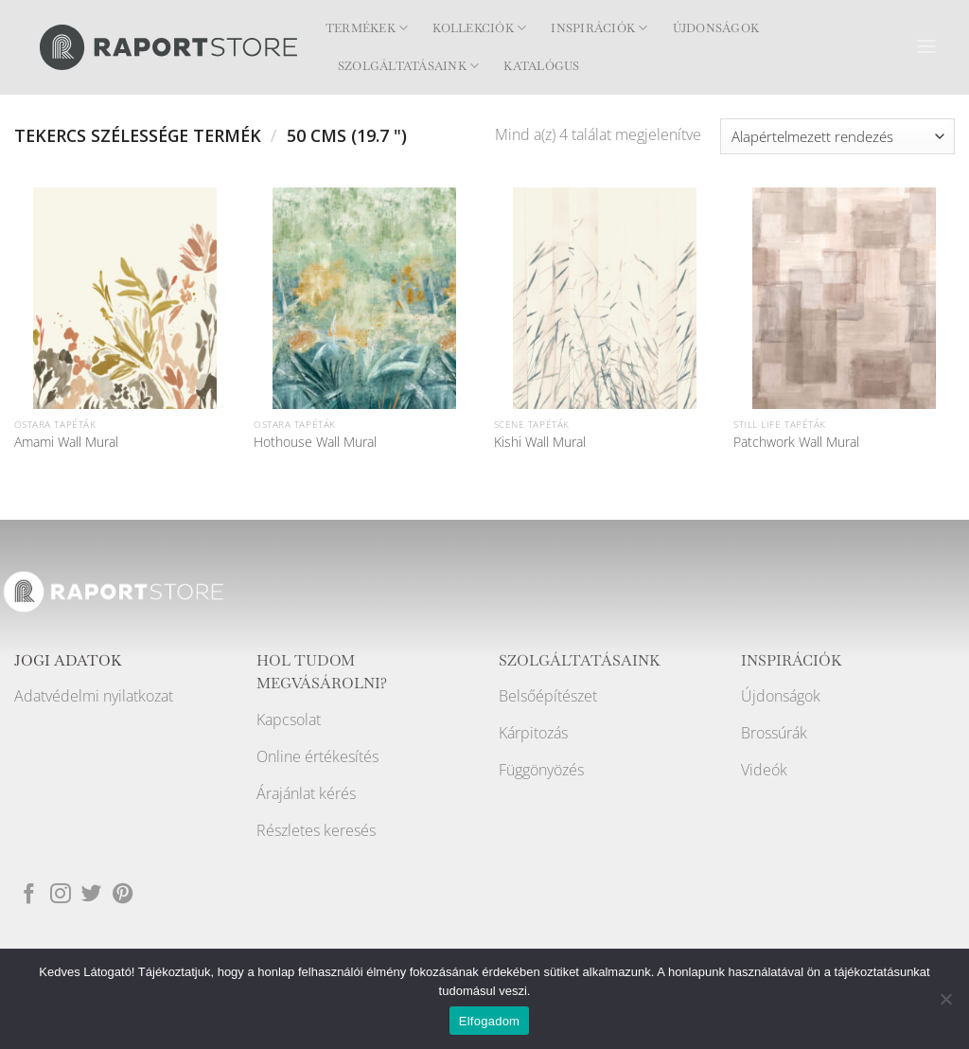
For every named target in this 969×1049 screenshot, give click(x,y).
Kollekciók (479, 28)
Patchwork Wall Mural (796, 442)
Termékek (367, 28)
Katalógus (541, 66)
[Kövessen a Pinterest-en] (123, 894)
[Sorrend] (837, 136)
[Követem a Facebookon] (29, 894)
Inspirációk (599, 28)
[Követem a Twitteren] (91, 894)
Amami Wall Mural (66, 442)
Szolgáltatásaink (408, 66)
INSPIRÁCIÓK (791, 660)
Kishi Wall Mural (540, 442)
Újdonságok (716, 28)
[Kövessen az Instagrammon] (60, 894)
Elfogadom (489, 1021)
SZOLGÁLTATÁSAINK (580, 660)
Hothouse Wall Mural (315, 442)
